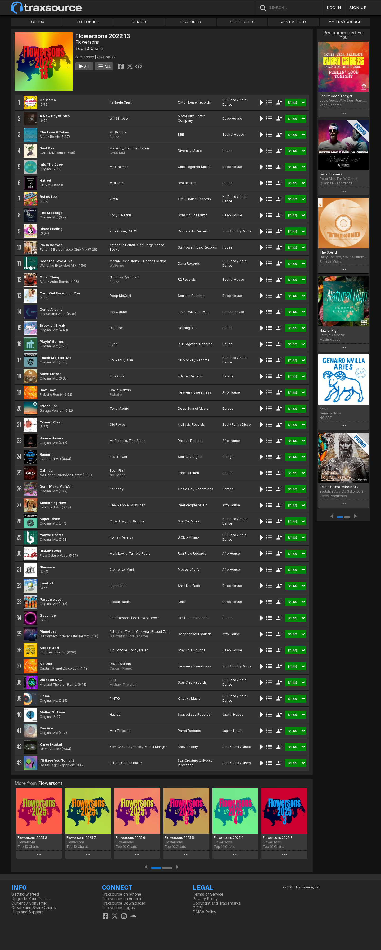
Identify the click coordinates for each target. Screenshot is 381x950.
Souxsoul (117, 360)
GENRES (139, 22)
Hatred (45, 180)
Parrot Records (189, 731)
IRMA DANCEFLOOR (193, 312)
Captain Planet (121, 668)
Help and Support (27, 912)
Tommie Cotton (137, 148)
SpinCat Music (189, 521)
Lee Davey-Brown (145, 618)
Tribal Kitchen (188, 473)
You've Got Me (52, 535)
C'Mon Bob (49, 406)
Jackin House (232, 715)
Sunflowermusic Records (197, 247)
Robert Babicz (120, 602)
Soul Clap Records (192, 682)
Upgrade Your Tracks (30, 898)
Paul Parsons (120, 618)
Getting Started (25, 894)
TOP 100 (36, 22)
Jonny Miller (138, 650)
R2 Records (187, 280)
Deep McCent (120, 296)
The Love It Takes (54, 132)
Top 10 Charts (89, 48)
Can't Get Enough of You (60, 293)
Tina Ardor (137, 441)
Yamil (130, 570)
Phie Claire (118, 231)
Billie (129, 360)
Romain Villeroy (122, 537)
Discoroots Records (193, 231)
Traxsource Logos (118, 907)
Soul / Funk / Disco (236, 231)
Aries (324, 409)
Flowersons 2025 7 (81, 838)
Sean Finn (117, 470)
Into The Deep (51, 164)
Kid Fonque (118, 650)
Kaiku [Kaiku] (51, 744)
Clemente (117, 570)
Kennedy (117, 489)
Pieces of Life (189, 570)
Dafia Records (189, 263)
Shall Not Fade (189, 586)
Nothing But (187, 328)
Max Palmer (119, 167)
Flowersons (87, 42)
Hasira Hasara (52, 438)
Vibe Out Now (51, 680)
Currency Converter (29, 903)
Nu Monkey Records (194, 360)
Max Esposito (120, 731)
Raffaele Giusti (121, 102)
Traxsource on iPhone (121, 894)
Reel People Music (192, 505)
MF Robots (118, 132)
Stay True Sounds (191, 650)
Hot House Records (193, 618)
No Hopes (117, 475)
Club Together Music (194, 167)
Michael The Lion (123, 684)
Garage (228, 376)
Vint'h (114, 199)
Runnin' (46, 454)
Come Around (51, 309)
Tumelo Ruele (140, 553)
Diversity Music (190, 151)
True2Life (117, 376)
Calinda (46, 470)
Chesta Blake (131, 763)
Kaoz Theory (188, 747)
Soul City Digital (190, 457)
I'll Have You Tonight (57, 760)
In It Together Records (195, 344)
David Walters (120, 390)
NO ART (326, 418)
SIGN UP (357, 7)
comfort (46, 583)
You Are (46, 728)
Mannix (115, 261)
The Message (51, 213)
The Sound (328, 252)
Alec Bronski (132, 261)
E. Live (115, 763)
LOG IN (334, 7)
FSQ (113, 680)
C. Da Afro (117, 521)
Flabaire (116, 394)
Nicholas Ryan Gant (124, 277)
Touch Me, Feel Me (55, 358)
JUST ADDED (293, 22)
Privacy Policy (205, 898)
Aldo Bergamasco (150, 245)
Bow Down (48, 390)
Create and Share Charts (33, 907)
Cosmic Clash (51, 422)
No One (46, 664)
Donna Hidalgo (154, 261)
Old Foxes (118, 425)
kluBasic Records (191, 425)
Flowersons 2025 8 (32, 838)
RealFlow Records (192, 553)
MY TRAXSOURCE (344, 22)
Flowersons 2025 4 (228, 838)
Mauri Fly (116, 148)
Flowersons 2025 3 (277, 838)
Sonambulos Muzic (192, 215)
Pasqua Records (190, 441)
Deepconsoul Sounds (195, 634)
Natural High (329, 331)
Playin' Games (52, 342)
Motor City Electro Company (192, 118)
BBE (181, 135)
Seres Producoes (333, 496)
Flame (45, 696)
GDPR (198, 907)
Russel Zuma (161, 632)
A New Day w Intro (55, 116)
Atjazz (114, 137)
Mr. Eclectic (118, 441)
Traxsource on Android (122, 898)
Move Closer (50, 374)
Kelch (182, 602)
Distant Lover (51, 551)
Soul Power (118, 457)
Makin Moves (330, 339)
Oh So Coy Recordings (195, 489)
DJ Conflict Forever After (129, 636)
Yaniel (137, 747)
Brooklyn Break (52, 325)
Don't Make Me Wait (56, 487)
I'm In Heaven (51, 245)
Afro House (231, 392)
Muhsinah (137, 505)
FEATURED (190, 22)
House (227, 151)
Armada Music (331, 261)
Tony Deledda (121, 215)
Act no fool (49, 197)
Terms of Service (208, 894)
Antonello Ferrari (122, 245)
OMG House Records (194, 102)
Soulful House (233, 135)
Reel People (119, 505)
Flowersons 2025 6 (130, 838)
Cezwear (143, 632)
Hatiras (115, 715)
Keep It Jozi (49, 648)
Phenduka (48, 632)
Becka (114, 249)
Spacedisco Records (194, 715)
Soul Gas (47, 148)
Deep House (232, 118)
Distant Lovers (331, 174)
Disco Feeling (51, 229)
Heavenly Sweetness (194, 392)
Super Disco (50, 519)
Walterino (117, 266)
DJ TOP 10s (88, 22)
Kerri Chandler (120, 747)
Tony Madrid (119, 408)
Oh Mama (48, 100)
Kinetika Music (189, 698)
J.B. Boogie (135, 521)
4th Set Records (190, 376)
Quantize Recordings (336, 183)
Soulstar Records (191, 296)
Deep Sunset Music (193, 408)
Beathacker (187, 183)
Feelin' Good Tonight (336, 96)
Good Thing (49, 277)
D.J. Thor (116, 328)
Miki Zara (117, 183)
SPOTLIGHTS (242, 22)
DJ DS (132, 231)
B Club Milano (188, 537)
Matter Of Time (52, 712)
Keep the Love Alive (56, 261)
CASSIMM (117, 153)
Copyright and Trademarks (217, 903)
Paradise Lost (51, 599)
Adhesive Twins (122, 632)
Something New (53, 503)
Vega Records (331, 105)
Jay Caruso (118, 312)
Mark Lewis (118, 553)
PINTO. (115, 698)
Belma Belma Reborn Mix (339, 487)
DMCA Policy (204, 912)
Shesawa (47, 567)
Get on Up (48, 615)
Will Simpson (120, 118)
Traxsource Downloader (123, 903)
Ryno (113, 344)
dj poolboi (117, 586)
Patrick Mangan (155, 747)
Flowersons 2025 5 (179, 838)
